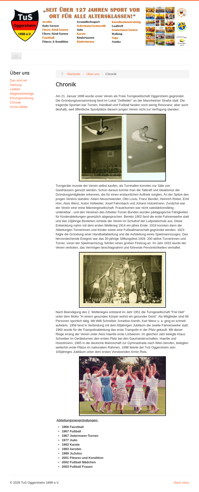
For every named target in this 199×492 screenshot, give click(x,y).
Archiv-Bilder (19, 107)
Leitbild (15, 89)
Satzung (16, 85)
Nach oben (181, 482)
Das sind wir (18, 80)
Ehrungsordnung (21, 98)
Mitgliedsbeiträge (22, 93)
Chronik (15, 102)
